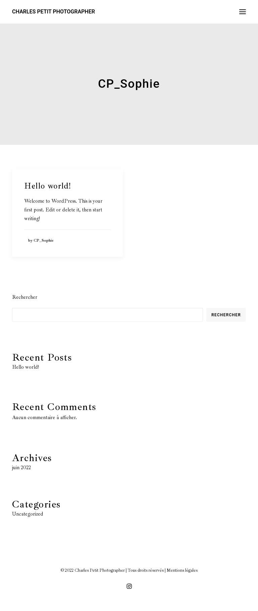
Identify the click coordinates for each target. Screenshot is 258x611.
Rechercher (24, 297)
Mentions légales (182, 570)
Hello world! (47, 186)
